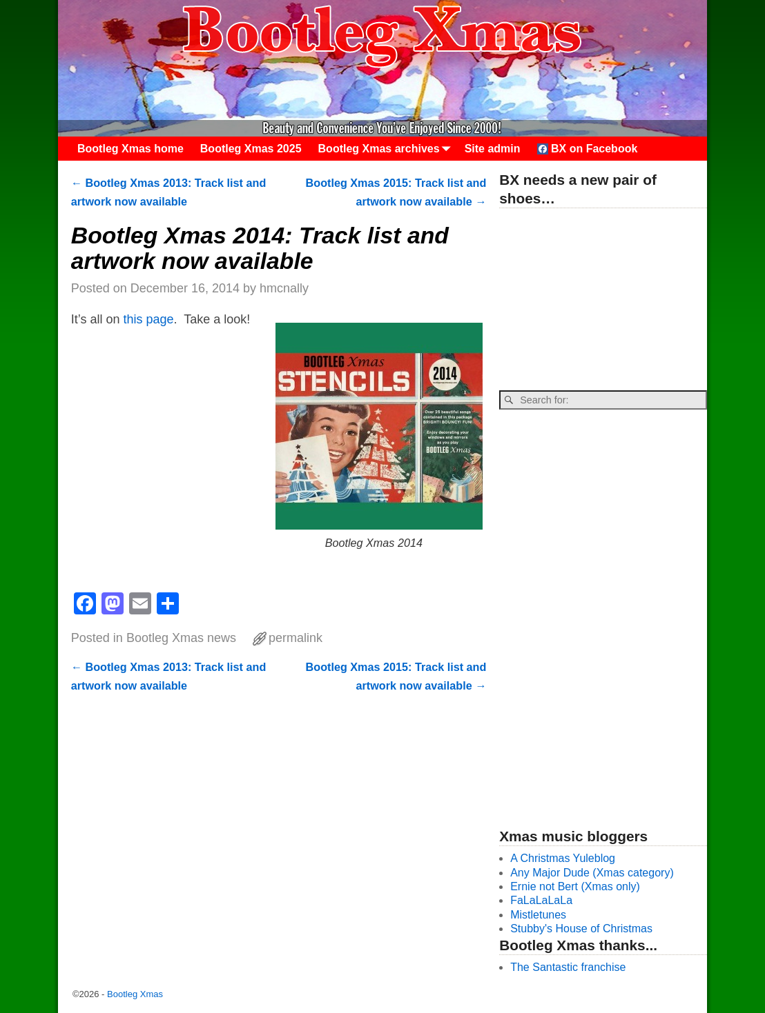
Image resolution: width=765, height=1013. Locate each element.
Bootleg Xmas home (130, 148)
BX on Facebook (587, 148)
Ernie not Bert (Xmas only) (575, 886)
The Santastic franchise (568, 967)
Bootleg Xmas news (181, 638)
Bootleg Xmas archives (387, 149)
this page (149, 319)
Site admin (493, 148)
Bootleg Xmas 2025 (251, 148)
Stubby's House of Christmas (581, 928)
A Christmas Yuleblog (562, 858)
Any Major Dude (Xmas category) (592, 873)
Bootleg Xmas (135, 994)
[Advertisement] (602, 300)
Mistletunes (538, 915)
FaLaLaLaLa (541, 900)
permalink (295, 638)
